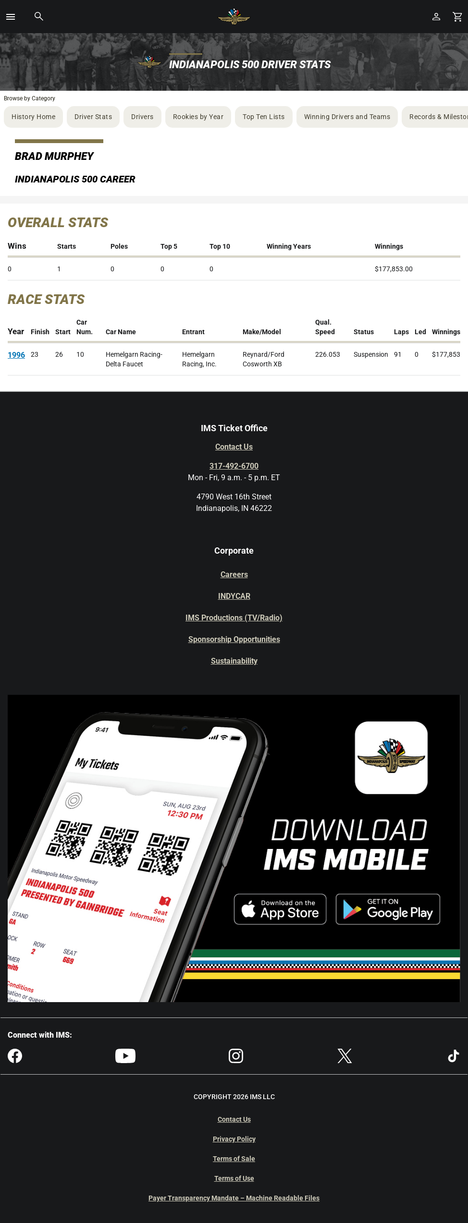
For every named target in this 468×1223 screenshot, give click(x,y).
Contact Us (234, 446)
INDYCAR (234, 596)
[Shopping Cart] (457, 16)
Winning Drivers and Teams (347, 117)
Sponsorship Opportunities (234, 639)
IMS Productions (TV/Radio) (234, 617)
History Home (33, 117)
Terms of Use (234, 1178)
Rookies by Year (198, 117)
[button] (10, 16)
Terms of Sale (234, 1158)
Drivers (142, 117)
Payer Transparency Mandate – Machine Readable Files (234, 1198)
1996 (16, 355)
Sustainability (234, 661)
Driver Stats (93, 117)
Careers (234, 574)
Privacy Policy (234, 1139)
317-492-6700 (234, 466)
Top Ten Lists (264, 117)
